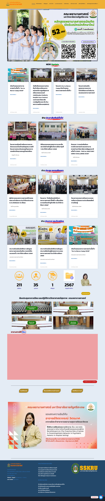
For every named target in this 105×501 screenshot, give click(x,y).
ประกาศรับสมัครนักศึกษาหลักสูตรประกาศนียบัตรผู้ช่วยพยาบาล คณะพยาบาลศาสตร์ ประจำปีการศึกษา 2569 (51, 252)
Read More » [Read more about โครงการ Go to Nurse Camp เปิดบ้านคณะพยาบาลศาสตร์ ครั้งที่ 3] (59, 94)
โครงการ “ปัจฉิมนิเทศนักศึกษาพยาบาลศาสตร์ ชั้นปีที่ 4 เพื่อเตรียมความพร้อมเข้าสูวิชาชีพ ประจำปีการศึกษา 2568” (51, 201)
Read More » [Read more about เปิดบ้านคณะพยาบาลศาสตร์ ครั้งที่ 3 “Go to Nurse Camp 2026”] (13, 94)
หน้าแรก (33, 3)
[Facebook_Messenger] (101, 497)
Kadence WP (57, 498)
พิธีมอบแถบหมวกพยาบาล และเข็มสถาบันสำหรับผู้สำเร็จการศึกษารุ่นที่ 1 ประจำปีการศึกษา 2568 (52, 146)
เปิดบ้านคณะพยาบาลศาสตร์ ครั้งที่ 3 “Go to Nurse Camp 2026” (17, 88)
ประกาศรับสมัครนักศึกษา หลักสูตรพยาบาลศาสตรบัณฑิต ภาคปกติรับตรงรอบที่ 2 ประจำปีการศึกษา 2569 (21, 251)
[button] (9, 35)
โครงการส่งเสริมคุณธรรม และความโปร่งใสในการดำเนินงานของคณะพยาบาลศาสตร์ (87, 89)
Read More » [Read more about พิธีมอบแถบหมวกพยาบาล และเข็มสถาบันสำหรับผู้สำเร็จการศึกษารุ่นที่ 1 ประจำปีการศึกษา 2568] (44, 156)
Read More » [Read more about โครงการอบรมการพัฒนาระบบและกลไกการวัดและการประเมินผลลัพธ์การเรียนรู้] (74, 210)
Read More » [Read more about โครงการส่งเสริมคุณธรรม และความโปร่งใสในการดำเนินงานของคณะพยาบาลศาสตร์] (82, 97)
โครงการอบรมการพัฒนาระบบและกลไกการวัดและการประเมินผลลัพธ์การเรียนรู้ (82, 200)
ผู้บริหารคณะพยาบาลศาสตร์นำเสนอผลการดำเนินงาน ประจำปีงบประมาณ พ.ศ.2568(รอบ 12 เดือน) (21, 200)
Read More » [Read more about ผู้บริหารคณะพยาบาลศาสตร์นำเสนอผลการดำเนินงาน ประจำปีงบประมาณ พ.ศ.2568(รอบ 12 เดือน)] (12, 210)
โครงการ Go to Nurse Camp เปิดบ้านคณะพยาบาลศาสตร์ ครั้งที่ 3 (63, 88)
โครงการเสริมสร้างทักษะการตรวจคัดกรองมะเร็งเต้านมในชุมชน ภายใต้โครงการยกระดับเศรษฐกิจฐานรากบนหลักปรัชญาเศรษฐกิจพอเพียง (21, 147)
